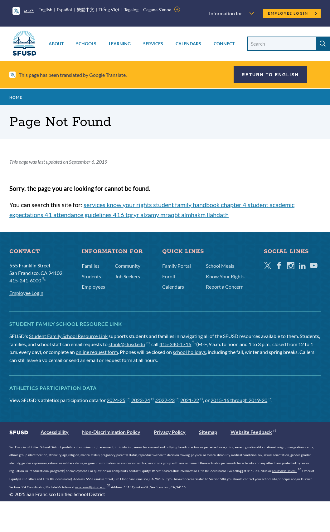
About (56, 43)
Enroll (168, 276)
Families (90, 266)
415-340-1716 (177, 344)
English (45, 9)
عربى (29, 9)
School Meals (220, 266)
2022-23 (167, 400)
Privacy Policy (170, 432)
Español (64, 9)
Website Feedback (253, 432)
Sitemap (208, 432)
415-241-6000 (27, 280)
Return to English (270, 74)
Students (91, 276)
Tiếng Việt (109, 9)
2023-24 (142, 400)
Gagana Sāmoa (157, 9)
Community (127, 266)
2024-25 (118, 400)
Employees (93, 287)
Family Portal (176, 266)
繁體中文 (85, 9)
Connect (224, 43)
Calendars (188, 43)
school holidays (189, 352)
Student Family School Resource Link (68, 336)
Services (153, 43)
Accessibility (55, 432)
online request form (97, 352)
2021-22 (191, 400)
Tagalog (131, 9)
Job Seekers (127, 276)
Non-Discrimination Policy (111, 432)
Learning (120, 43)
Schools (86, 43)
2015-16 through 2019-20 (241, 400)
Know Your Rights (225, 276)
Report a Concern (225, 287)
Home (15, 97)
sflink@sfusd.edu (129, 344)
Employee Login (293, 13)
